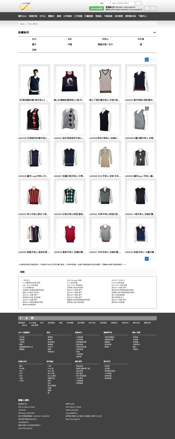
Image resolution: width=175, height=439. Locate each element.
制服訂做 (33, 16)
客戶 (42, 323)
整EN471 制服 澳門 (74, 295)
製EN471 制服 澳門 (74, 297)
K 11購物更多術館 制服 (31, 283)
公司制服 (79, 340)
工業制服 (79, 337)
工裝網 (21, 342)
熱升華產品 (52, 386)
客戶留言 (79, 373)
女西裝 (135, 340)
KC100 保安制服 (118, 283)
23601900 (118, 7)
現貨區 (98, 16)
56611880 (30, 413)
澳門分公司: (110, 10)
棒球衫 (50, 340)
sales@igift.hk (129, 7)
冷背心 (105, 39)
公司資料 (79, 378)
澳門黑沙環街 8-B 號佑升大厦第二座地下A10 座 (84, 416)
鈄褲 (49, 388)
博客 (60, 323)
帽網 (21, 344)
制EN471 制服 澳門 (74, 290)
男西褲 (135, 342)
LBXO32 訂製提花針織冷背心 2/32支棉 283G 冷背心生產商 (47, 138)
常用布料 (125, 323)
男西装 (107, 366)
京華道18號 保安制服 (75, 288)
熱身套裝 (51, 342)
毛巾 (34, 39)
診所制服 (79, 349)
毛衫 (70, 39)
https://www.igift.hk (25, 428)
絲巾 (21, 376)
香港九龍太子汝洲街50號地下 (29, 425)
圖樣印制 (147, 323)
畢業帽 (50, 344)
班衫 (49, 383)
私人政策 (32, 323)
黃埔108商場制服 (29, 305)
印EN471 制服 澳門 (74, 292)
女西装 (107, 369)
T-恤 (49, 366)
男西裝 (135, 337)
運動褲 (107, 342)
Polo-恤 (50, 369)
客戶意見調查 (81, 376)
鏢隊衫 (107, 347)
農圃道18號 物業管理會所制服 (78, 300)
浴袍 (34, 50)
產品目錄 (79, 371)
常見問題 (103, 323)
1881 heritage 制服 (74, 280)
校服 (78, 352)
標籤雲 (21, 349)
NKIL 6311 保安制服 (74, 285)
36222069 (45, 416)
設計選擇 (81, 323)
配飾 (49, 349)
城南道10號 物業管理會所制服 (123, 292)
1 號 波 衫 (26, 280)
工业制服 (108, 373)
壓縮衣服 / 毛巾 (105, 44)
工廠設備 (79, 381)
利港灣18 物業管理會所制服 (33, 290)
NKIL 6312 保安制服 (119, 285)
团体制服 (108, 376)
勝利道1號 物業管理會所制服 (122, 290)
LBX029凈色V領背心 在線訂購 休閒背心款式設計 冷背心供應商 (120, 138)
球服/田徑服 (109, 340)
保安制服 (79, 344)
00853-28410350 (121, 10)
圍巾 (34, 44)
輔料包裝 (136, 323)
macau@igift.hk (136, 10)
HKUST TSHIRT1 (118, 280)
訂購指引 (114, 323)
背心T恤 (51, 371)
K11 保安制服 (72, 283)
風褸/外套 (51, 378)
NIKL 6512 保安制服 (30, 285)
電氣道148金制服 (118, 302)
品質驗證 (79, 383)
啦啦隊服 (108, 344)
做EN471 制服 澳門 (119, 288)
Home (22, 24)
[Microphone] (150, 3)
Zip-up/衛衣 (52, 376)
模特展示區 (130, 16)
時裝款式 (51, 352)
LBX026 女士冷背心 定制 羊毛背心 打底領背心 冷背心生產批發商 (121, 176)
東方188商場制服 (118, 295)
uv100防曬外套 (28, 288)
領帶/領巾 (136, 344)
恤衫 (49, 381)
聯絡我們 (79, 366)
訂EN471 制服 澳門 (30, 300)
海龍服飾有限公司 (26, 347)
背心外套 (51, 373)
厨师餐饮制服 (110, 371)
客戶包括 (92, 323)
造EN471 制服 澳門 (119, 300)
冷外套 (141, 39)
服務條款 (21, 323)
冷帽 (70, 44)
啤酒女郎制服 (81, 347)
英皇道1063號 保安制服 (31, 297)
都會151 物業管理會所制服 (33, 302)
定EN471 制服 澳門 (30, 295)
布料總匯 (70, 323)
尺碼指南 (108, 16)
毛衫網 (21, 337)
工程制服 (79, 354)
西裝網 (21, 340)
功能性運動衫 (110, 337)
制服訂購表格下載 (83, 369)
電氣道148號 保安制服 (75, 302)
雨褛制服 (108, 378)
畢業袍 (50, 337)
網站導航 (51, 323)
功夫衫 (50, 347)
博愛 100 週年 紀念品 (31, 292)
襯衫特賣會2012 (118, 297)
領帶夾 (135, 349)
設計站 (24, 325)
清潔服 (78, 357)
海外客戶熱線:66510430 (27, 419)
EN (153, 8)
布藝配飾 (89, 16)
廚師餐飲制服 (81, 342)
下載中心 (142, 16)
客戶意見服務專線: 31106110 (29, 416)
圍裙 (49, 390)
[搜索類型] (104, 3)
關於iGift (22, 16)
